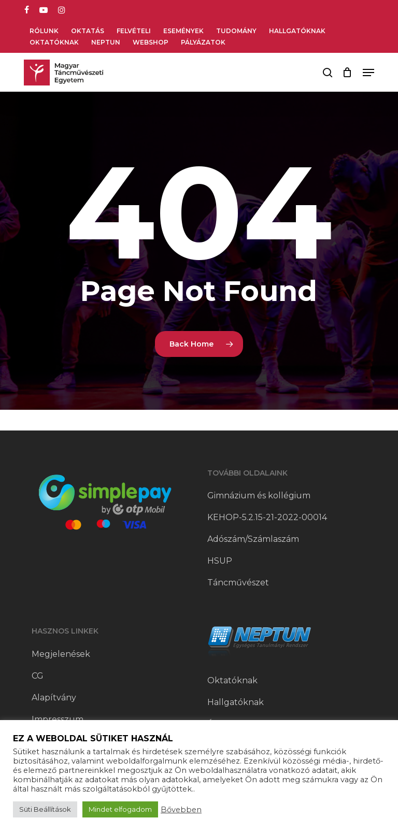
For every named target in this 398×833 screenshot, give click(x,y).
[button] (368, 72)
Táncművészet (238, 582)
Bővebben (181, 809)
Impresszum (57, 719)
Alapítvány (54, 697)
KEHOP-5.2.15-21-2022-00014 (267, 517)
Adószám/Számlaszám (253, 539)
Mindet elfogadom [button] (120, 809)
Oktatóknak (232, 680)
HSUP (219, 561)
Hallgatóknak (235, 702)
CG (38, 676)
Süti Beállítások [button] (45, 809)
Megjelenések (61, 654)
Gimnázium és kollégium (258, 495)
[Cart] (347, 72)
